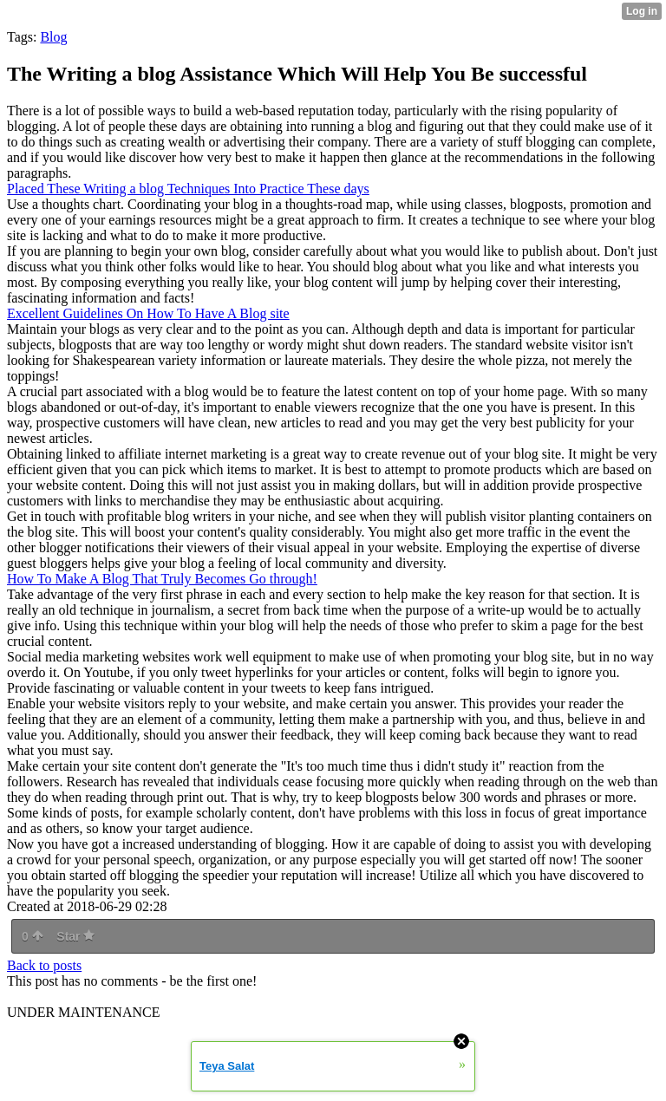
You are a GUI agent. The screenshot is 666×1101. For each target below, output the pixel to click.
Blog (53, 36)
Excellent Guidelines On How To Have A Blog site (148, 313)
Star (75, 936)
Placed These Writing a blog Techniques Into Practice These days (188, 188)
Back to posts (44, 965)
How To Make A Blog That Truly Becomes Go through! (162, 578)
